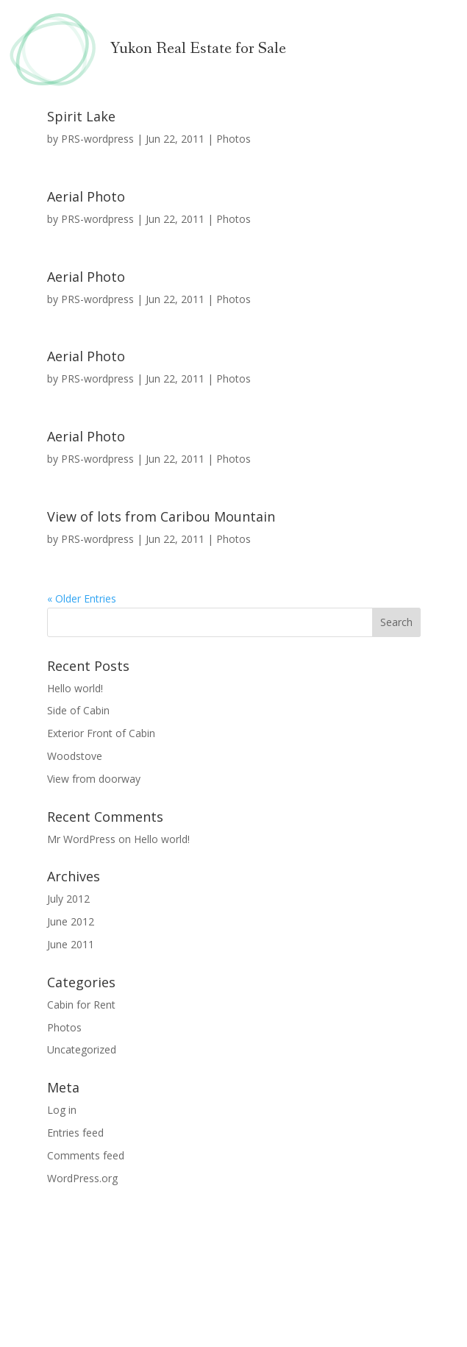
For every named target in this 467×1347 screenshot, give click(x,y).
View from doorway (93, 779)
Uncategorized (81, 1049)
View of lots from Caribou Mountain (161, 516)
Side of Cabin (78, 710)
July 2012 (68, 899)
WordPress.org (82, 1178)
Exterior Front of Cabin (101, 733)
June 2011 (70, 944)
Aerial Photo (86, 196)
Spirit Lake (81, 116)
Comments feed (85, 1155)
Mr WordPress (81, 839)
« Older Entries (81, 598)
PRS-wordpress (97, 139)
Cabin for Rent (81, 1005)
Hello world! (75, 688)
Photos (233, 139)
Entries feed (75, 1133)
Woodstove (74, 756)
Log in (61, 1110)
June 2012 (70, 921)
